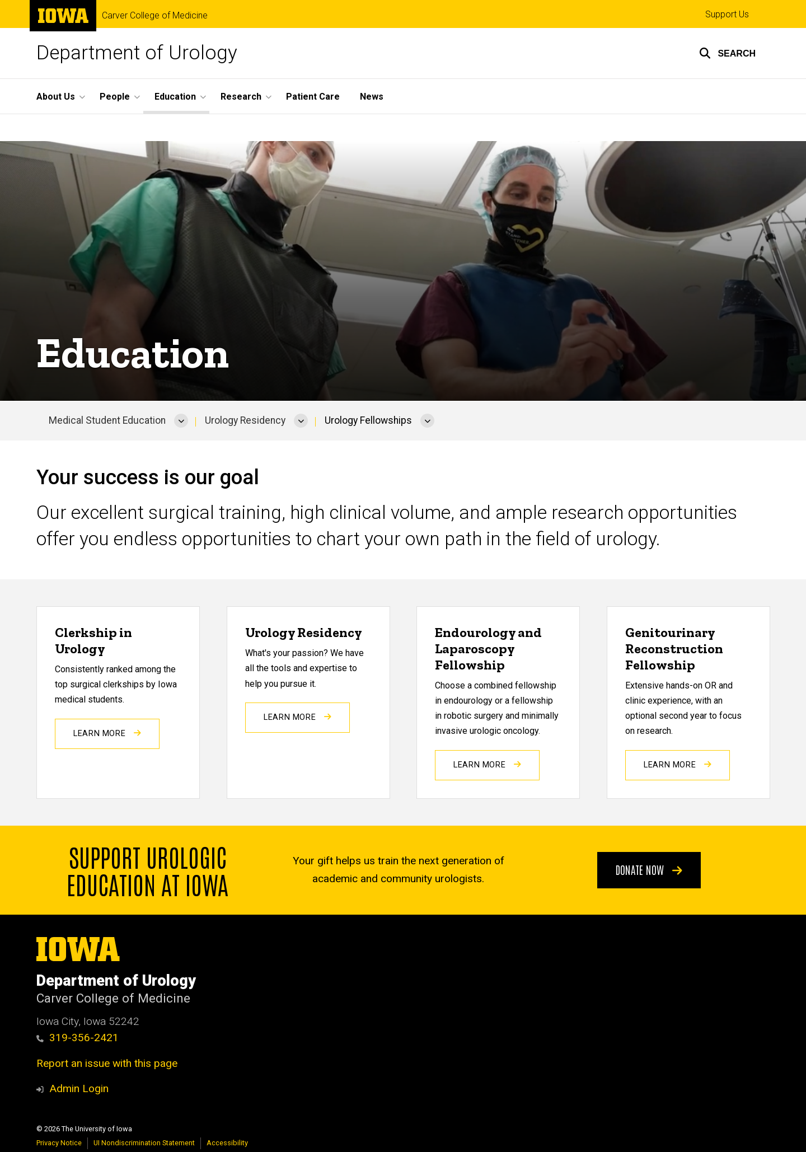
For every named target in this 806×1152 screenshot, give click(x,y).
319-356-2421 (84, 1037)
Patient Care (313, 96)
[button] (727, 53)
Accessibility (227, 1143)
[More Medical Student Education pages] (181, 421)
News (371, 96)
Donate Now (649, 868)
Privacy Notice (59, 1143)
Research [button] (241, 96)
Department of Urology (136, 53)
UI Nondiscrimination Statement (144, 1143)
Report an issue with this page (106, 1063)
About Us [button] (55, 96)
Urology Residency (245, 420)
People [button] (115, 96)
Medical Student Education (107, 420)
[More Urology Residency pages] (300, 421)
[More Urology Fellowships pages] (427, 421)
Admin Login (79, 1088)
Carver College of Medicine (155, 16)
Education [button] (175, 96)
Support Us (727, 14)
